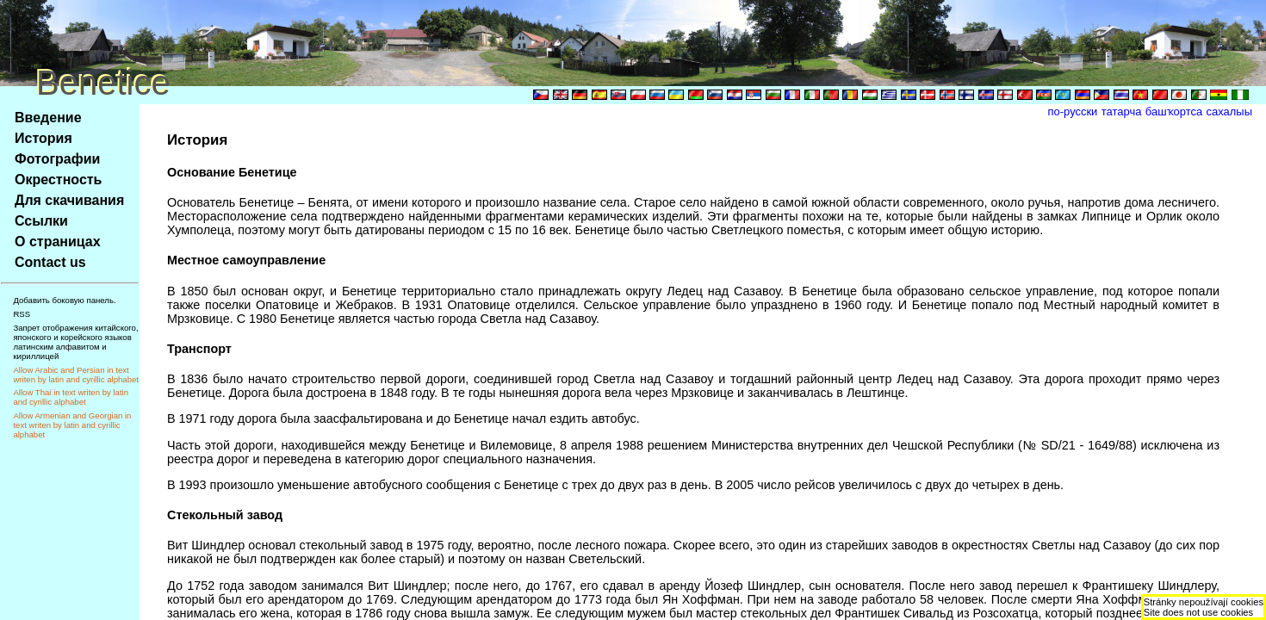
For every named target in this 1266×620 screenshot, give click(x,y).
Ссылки (41, 221)
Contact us (50, 262)
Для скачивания (69, 200)
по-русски (1073, 111)
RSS (21, 314)
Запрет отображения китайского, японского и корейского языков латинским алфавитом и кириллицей (75, 342)
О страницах (58, 241)
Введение (48, 117)
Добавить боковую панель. (64, 300)
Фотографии (57, 159)
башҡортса (1173, 111)
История (43, 138)
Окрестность (58, 179)
